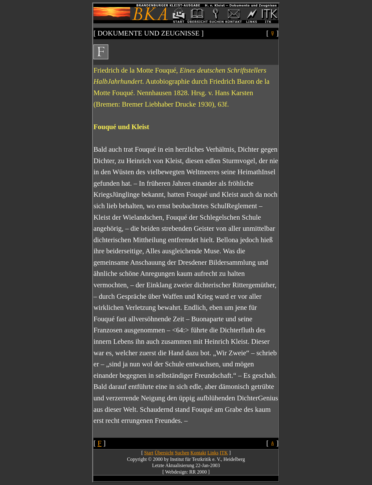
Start (148, 452)
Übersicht (164, 452)
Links (212, 452)
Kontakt (198, 452)
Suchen (182, 452)
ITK (224, 452)
